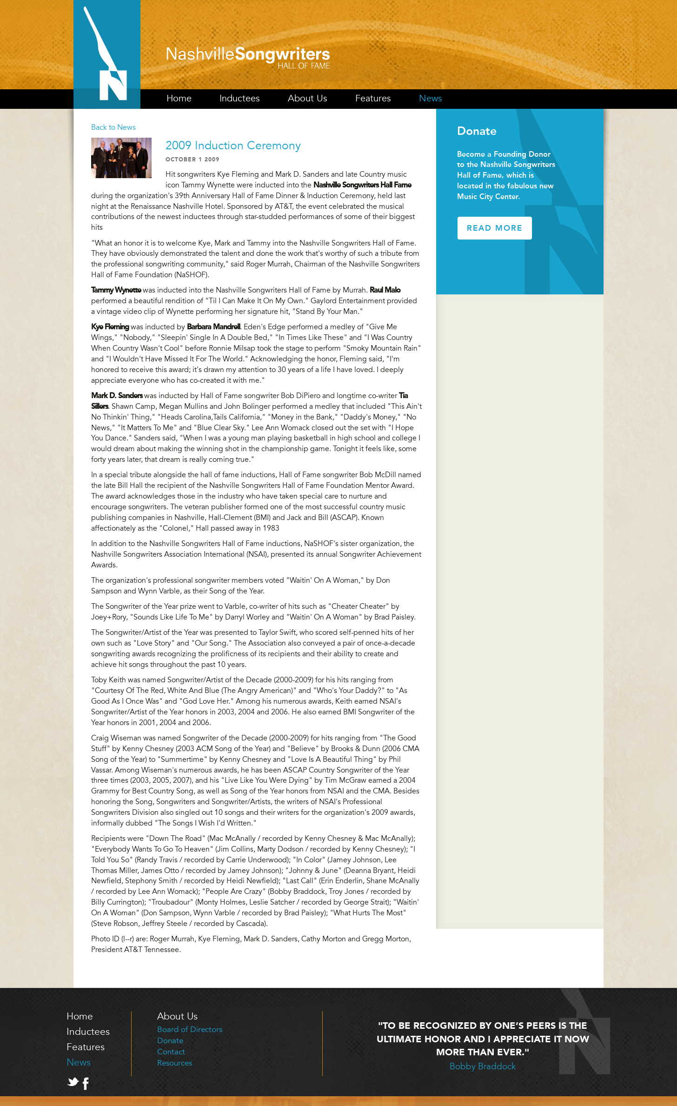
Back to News (113, 127)
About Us (307, 98)
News (430, 98)
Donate (170, 1041)
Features (373, 98)
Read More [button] (495, 228)
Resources (174, 1063)
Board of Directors (189, 1029)
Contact (171, 1052)
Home (179, 98)
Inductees (239, 98)
